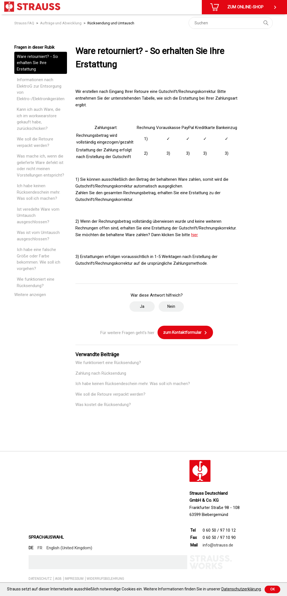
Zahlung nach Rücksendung (100, 373)
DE (31, 547)
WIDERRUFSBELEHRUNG (105, 579)
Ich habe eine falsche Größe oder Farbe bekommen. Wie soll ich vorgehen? (38, 259)
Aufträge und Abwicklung (61, 23)
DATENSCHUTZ (40, 579)
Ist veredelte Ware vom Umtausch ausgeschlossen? (38, 215)
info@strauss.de (218, 545)
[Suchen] (230, 23)
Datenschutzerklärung (241, 589)
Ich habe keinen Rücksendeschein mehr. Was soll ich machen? (38, 192)
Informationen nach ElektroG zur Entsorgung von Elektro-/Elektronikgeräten (40, 89)
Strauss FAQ (24, 23)
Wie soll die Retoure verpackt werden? (35, 142)
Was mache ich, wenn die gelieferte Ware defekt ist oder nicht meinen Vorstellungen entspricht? (40, 166)
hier (194, 234)
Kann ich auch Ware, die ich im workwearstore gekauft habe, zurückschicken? (39, 119)
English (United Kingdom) (69, 547)
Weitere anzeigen (30, 294)
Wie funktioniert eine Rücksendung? (35, 282)
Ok (272, 589)
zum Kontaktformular (185, 332)
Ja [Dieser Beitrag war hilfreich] (142, 306)
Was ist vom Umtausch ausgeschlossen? (38, 235)
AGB (58, 579)
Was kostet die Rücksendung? (103, 404)
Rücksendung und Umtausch (110, 23)
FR (40, 547)
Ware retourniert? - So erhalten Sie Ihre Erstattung (37, 63)
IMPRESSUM (74, 579)
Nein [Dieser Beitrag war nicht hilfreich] (171, 306)
